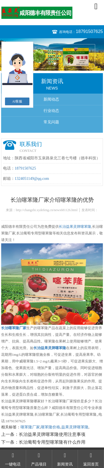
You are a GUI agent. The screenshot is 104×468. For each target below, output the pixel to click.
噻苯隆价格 (50, 427)
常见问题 (51, 122)
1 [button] (49, 63)
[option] (52, 54)
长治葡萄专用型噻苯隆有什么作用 (52, 442)
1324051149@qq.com (32, 179)
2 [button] (55, 63)
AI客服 (17, 101)
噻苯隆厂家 (30, 427)
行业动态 (51, 111)
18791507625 (89, 31)
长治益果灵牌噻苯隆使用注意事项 (52, 434)
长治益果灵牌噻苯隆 (75, 226)
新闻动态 (51, 99)
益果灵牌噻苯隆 (74, 427)
